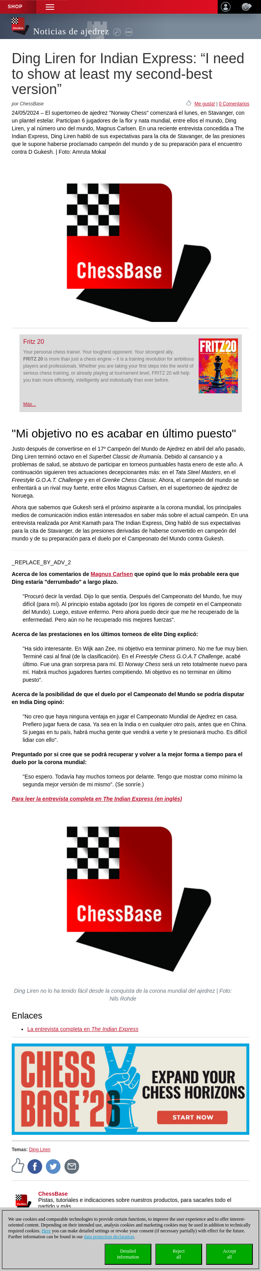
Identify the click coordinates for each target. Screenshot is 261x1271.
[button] (50, 7)
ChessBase (53, 1194)
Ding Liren (39, 1149)
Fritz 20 (33, 341)
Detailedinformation (128, 1254)
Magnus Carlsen (112, 574)
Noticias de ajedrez (71, 31)
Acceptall (229, 1254)
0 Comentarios (234, 104)
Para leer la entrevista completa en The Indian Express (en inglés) (97, 799)
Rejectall (179, 1254)
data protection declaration (109, 1236)
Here (46, 1231)
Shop (15, 6)
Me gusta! (204, 104)
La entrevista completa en (82, 1029)
